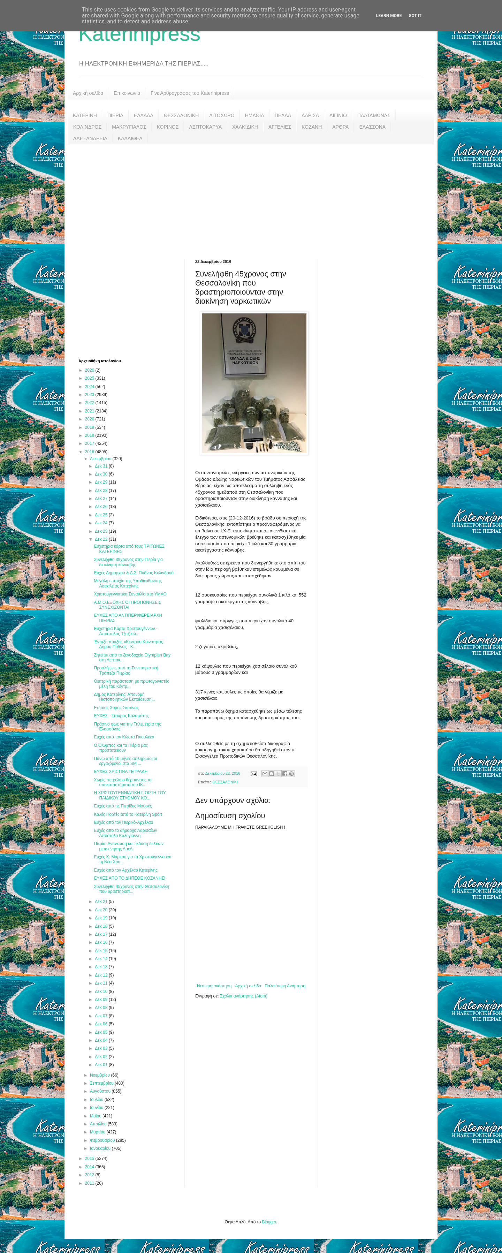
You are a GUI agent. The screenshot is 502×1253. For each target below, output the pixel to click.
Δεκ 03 (101, 1048)
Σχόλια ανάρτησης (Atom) (243, 996)
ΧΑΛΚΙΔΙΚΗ (245, 127)
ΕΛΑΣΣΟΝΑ (372, 127)
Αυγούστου (101, 1091)
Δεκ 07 (101, 1015)
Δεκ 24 (101, 523)
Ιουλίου (97, 1099)
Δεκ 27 (101, 498)
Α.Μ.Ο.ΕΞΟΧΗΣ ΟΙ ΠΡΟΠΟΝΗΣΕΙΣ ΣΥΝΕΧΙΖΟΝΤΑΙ (127, 605)
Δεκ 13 (101, 966)
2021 (90, 411)
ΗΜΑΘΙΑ (254, 115)
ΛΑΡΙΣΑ (310, 115)
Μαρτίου (98, 1132)
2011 (90, 1183)
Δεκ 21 (101, 901)
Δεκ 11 (101, 983)
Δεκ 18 (101, 926)
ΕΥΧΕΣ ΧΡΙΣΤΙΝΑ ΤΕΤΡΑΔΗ (120, 771)
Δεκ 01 (101, 1064)
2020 (90, 419)
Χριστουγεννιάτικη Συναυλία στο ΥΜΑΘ (130, 594)
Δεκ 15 (101, 950)
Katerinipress (139, 33)
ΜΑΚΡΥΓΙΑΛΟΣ (129, 127)
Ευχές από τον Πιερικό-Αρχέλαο (123, 822)
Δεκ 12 (101, 975)
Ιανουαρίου (101, 1148)
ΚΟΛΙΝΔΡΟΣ (87, 127)
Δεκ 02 (101, 1056)
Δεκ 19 (101, 918)
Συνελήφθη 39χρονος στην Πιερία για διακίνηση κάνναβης (128, 562)
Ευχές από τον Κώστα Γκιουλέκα (124, 737)
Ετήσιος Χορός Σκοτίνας (116, 707)
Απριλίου (99, 1124)
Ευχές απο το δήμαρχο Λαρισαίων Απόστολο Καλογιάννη (125, 833)
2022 (90, 402)
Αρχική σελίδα (88, 93)
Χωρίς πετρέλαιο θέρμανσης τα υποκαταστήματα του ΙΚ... (122, 782)
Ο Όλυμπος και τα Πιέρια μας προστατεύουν (121, 748)
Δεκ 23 (101, 531)
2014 (90, 1166)
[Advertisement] (251, 196)
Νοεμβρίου (100, 1075)
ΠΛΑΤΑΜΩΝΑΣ (373, 115)
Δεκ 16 (101, 942)
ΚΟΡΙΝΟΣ (168, 127)
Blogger (269, 1222)
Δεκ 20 (101, 910)
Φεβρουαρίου (103, 1140)
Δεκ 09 (101, 999)
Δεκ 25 (101, 514)
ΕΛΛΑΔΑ (143, 115)
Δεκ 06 (101, 1024)
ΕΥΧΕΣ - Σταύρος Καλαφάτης (121, 715)
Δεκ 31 (101, 466)
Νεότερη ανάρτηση (214, 986)
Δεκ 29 (101, 482)
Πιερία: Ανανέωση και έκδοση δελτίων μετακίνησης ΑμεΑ (128, 846)
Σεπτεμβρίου (102, 1083)
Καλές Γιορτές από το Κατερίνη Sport (128, 814)
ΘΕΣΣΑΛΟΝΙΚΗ (181, 115)
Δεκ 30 (101, 474)
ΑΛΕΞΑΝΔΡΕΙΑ (90, 138)
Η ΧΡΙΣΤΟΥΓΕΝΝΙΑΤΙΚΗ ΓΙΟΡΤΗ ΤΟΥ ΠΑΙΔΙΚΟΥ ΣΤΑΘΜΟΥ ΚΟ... (130, 795)
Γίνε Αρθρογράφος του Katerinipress (190, 93)
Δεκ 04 (101, 1040)
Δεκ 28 (101, 490)
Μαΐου (96, 1116)
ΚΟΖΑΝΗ (312, 127)
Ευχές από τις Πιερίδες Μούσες (123, 806)
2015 (90, 1158)
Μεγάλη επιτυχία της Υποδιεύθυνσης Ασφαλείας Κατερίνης (128, 583)
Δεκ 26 (101, 506)
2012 (90, 1174)
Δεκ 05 (101, 1032)
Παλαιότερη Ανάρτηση (285, 986)
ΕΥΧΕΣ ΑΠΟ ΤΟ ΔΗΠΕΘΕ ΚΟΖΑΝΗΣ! (129, 878)
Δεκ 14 (101, 958)
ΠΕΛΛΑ (283, 115)
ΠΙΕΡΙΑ (115, 115)
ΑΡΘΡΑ (340, 127)
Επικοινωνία (127, 93)
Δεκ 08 (101, 1007)
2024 (90, 386)
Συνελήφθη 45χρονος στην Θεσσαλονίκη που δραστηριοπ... (131, 889)
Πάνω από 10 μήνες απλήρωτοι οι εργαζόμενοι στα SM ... (125, 761)
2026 (90, 370)
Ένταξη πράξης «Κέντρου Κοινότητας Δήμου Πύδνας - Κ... (128, 644)
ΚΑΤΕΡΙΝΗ (85, 115)
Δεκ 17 (101, 934)
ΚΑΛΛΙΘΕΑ (130, 138)
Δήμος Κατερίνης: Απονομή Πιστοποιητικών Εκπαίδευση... (124, 697)
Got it (415, 15)
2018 (90, 435)
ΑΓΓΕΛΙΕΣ (279, 127)
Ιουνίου (97, 1107)
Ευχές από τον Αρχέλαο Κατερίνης (126, 870)
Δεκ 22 (101, 539)
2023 (90, 394)
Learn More (389, 15)
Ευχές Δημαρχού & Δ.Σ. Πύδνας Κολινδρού (133, 572)
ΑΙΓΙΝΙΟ (338, 115)
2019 (90, 427)
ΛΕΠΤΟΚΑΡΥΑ (205, 127)
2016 (90, 451)
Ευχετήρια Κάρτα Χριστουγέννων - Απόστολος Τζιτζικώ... (125, 631)
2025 (90, 378)
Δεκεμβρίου (101, 458)
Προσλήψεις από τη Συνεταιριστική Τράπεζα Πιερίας (126, 670)
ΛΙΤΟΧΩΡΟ (221, 115)
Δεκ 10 (101, 991)
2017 (90, 443)
